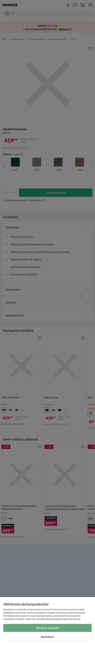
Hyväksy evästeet (47, 628)
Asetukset (47, 636)
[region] (47, 621)
